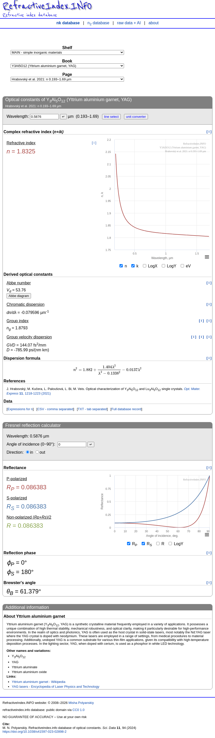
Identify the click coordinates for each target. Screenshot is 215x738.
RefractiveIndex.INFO (47, 6)
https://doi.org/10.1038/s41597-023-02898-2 (35, 731)
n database (98, 23)
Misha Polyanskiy (81, 703)
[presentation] (107, 370)
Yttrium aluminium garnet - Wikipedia (38, 682)
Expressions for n (20, 409)
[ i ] (209, 131)
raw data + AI (129, 23)
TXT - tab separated (92, 409)
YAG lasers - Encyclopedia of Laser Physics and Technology (55, 686)
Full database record (126, 409)
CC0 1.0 (79, 710)
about (153, 23)
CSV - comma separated (55, 409)
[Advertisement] (174, 62)
